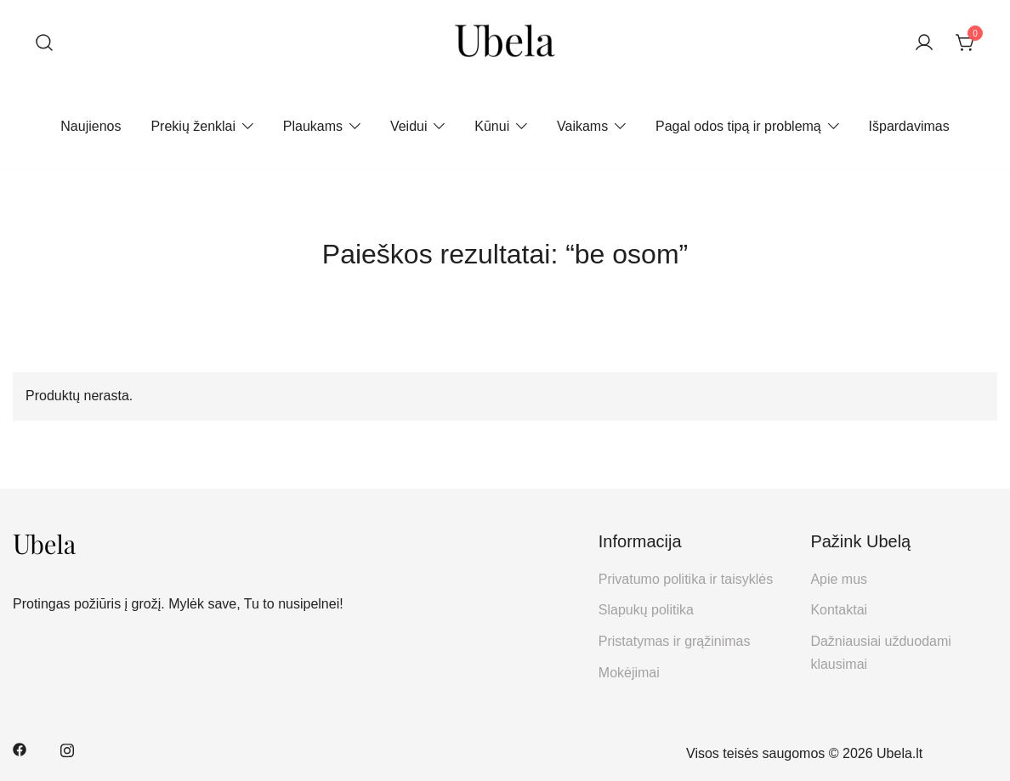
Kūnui (491, 126)
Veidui (409, 126)
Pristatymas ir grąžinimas (675, 641)
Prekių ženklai (192, 126)
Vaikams (582, 126)
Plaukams (313, 126)
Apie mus (838, 579)
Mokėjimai (629, 672)
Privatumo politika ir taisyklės (686, 579)
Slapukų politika (646, 610)
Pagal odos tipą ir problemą (738, 126)
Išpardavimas (909, 126)
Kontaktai (838, 610)
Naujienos (90, 126)
